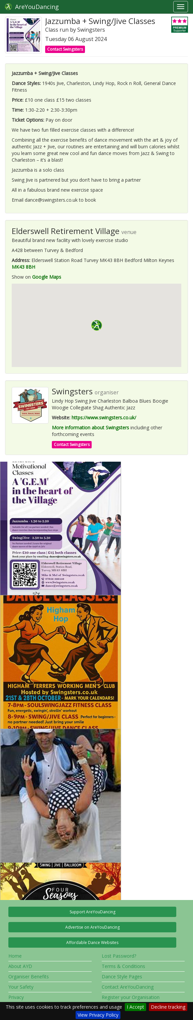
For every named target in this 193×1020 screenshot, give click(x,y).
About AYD (20, 966)
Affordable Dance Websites (92, 942)
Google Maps (46, 277)
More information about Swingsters (90, 427)
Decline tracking (168, 1007)
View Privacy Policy (98, 1015)
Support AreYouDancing (92, 912)
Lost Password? (119, 956)
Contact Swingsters (65, 49)
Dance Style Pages (122, 976)
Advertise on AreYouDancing (92, 927)
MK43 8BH (23, 267)
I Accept (135, 1007)
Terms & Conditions (123, 966)
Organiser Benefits (28, 976)
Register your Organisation (131, 997)
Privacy (16, 997)
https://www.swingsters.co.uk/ (104, 417)
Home (15, 956)
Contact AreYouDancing (128, 987)
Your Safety (20, 987)
